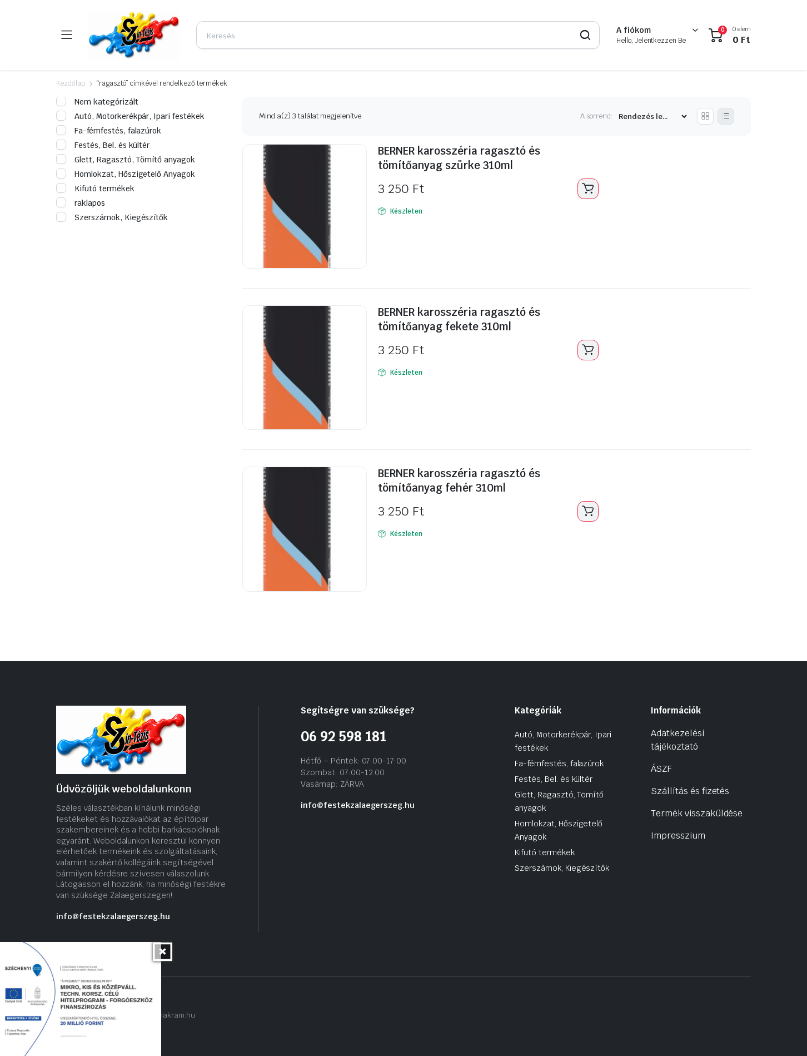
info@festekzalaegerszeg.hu (113, 916)
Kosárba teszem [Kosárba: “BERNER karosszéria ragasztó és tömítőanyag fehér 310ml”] (588, 511)
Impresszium (678, 835)
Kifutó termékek (95, 189)
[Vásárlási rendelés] (652, 116)
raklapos (80, 203)
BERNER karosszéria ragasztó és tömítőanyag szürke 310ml (464, 157)
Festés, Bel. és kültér (103, 145)
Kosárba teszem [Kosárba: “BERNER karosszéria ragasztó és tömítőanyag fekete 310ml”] (588, 350)
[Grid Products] (705, 116)
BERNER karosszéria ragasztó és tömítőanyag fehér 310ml (464, 480)
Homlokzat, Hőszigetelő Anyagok (125, 174)
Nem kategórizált (97, 102)
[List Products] (726, 116)
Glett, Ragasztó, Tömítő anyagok (125, 160)
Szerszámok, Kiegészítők (112, 217)
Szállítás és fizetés (690, 791)
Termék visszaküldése (697, 813)
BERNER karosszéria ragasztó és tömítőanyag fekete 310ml (464, 319)
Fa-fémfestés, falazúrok (108, 131)
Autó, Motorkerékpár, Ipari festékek (130, 116)
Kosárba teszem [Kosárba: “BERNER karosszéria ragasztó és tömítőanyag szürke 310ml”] (588, 189)
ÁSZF (661, 769)
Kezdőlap (70, 83)
